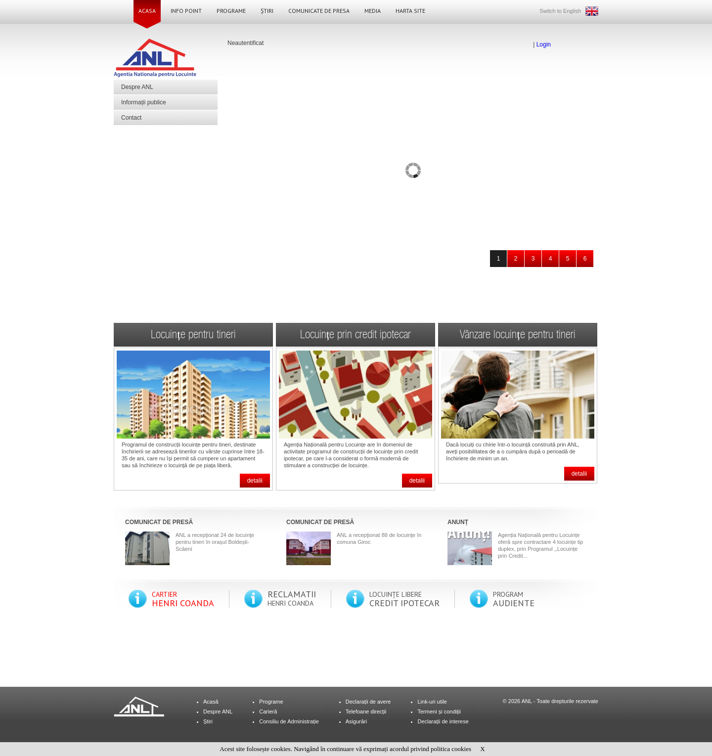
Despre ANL (137, 87)
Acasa (147, 10)
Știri (267, 10)
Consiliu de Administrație (288, 721)
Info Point (186, 10)
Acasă (211, 702)
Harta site (410, 10)
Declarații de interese (442, 721)
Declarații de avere (368, 702)
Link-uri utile (431, 702)
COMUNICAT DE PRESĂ (159, 522)
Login (543, 44)
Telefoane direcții (366, 711)
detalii (255, 480)
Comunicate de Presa (319, 10)
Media (372, 10)
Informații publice (143, 102)
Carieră (268, 711)
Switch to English (560, 11)
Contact (131, 117)
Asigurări (356, 721)
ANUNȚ (457, 522)
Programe (231, 10)
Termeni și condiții (438, 711)
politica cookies (451, 749)
